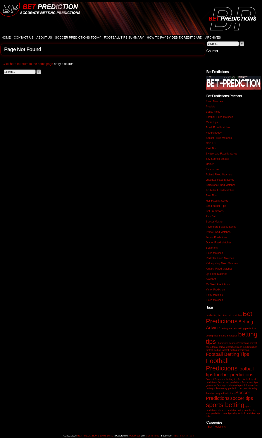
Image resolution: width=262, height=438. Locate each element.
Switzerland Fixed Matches (221, 153)
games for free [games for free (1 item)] (213, 385)
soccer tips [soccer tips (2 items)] (241, 398)
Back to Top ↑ (187, 435)
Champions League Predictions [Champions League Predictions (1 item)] (233, 343)
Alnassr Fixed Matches (219, 268)
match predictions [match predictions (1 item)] (242, 385)
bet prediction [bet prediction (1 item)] (235, 315)
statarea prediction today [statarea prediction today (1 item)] (230, 410)
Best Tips (211, 195)
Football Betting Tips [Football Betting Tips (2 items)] (227, 354)
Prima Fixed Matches (218, 232)
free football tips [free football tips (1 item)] (246, 379)
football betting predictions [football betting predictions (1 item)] (235, 350)
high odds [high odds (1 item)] (227, 385)
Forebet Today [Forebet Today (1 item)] (213, 379)
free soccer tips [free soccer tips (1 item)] (250, 382)
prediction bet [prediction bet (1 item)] (235, 388)
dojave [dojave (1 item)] (222, 347)
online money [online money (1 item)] (220, 388)
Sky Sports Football (217, 158)
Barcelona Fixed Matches (220, 185)
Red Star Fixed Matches (220, 258)
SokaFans (212, 247)
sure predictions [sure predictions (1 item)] (214, 413)
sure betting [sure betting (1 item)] (250, 410)
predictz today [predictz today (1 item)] (250, 388)
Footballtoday (214, 132)
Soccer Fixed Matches (219, 137)
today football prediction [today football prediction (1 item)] (243, 413)
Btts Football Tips (216, 205)
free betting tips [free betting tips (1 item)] (229, 379)
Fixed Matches (214, 101)
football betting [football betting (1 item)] (213, 350)
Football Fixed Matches (219, 117)
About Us (44, 37)
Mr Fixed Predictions (218, 284)
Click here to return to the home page (28, 64)
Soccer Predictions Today (78, 37)
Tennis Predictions (216, 237)
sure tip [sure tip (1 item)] (227, 413)
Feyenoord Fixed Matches (221, 226)
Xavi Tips (211, 148)
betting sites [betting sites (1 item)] (212, 335)
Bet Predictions (215, 211)
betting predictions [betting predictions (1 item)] (247, 328)
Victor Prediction (215, 289)
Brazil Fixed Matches (218, 127)
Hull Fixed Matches (217, 200)
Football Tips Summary (124, 37)
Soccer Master (214, 221)
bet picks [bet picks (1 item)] (222, 315)
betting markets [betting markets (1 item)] (229, 328)
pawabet (211, 279)
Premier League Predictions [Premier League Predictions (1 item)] (220, 393)
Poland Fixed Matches (219, 174)
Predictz (210, 106)
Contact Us (23, 37)
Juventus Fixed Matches (220, 179)
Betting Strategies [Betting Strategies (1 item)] (228, 335)
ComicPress (152, 435)
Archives (213, 37)
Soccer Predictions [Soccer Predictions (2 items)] (228, 395)
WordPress (134, 435)
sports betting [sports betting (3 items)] (225, 404)
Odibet (210, 164)
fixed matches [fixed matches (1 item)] (250, 347)
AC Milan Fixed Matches (220, 190)
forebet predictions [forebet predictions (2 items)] (233, 374)
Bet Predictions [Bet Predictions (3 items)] (229, 317)
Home (6, 37)
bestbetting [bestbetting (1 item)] (211, 315)
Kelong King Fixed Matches (222, 263)
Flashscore (212, 169)
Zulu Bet (211, 216)
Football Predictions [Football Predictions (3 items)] (222, 364)
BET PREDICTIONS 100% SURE (131, 18)
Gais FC (210, 143)
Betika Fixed (213, 111)
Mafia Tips (212, 122)
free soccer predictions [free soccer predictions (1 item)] (229, 382)
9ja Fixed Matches (216, 273)
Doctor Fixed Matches (218, 242)
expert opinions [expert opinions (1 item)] (234, 347)
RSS (175, 435)
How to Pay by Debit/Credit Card (174, 37)
